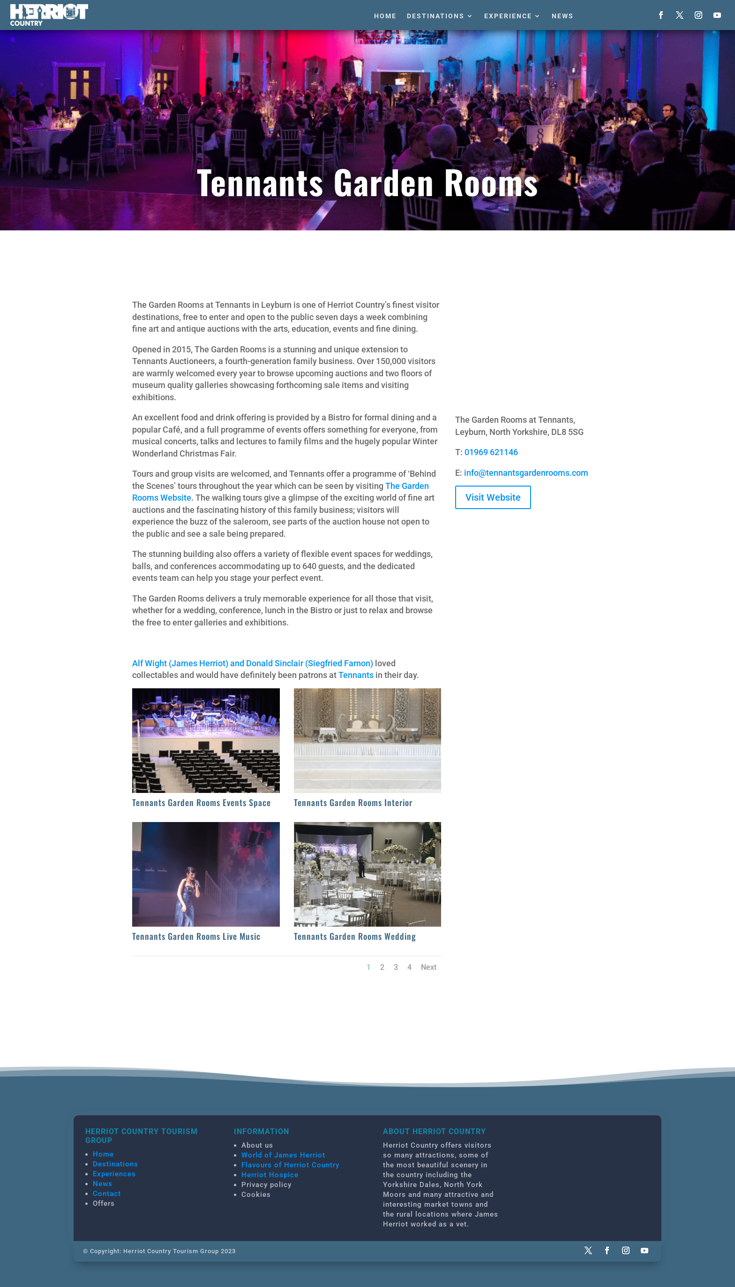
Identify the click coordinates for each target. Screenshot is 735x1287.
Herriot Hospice (270, 1175)
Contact (107, 1193)
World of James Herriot (283, 1155)
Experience (508, 16)
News (563, 16)
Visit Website (493, 497)
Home (385, 16)
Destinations (436, 16)
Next (428, 967)
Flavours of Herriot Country (290, 1165)
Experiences (114, 1174)
